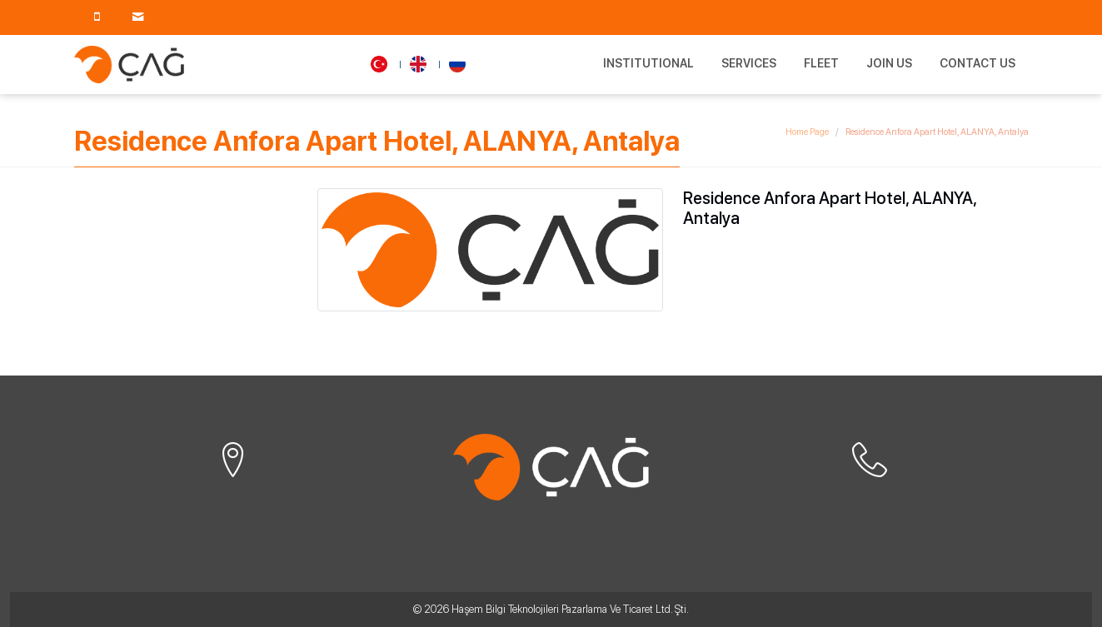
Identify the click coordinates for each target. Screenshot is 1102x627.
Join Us (889, 63)
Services (748, 63)
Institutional (648, 63)
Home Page (807, 132)
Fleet (821, 63)
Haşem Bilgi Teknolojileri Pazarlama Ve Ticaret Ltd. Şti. (570, 609)
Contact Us (977, 63)
